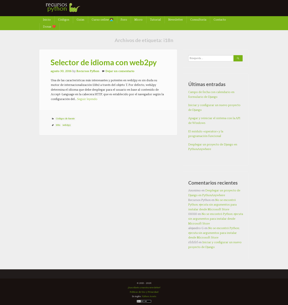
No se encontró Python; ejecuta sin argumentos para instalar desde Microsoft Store (212, 204)
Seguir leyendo (87, 99)
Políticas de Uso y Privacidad (144, 292)
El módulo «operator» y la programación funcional (205, 134)
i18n (58, 125)
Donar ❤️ (49, 26)
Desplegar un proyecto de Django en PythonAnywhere (212, 147)
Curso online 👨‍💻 (102, 19)
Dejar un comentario (119, 71)
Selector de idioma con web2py (104, 62)
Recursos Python (87, 71)
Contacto (220, 19)
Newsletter (175, 19)
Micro (138, 19)
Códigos (63, 19)
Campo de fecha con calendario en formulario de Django (211, 94)
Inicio (47, 19)
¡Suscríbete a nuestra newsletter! (144, 287)
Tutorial (155, 19)
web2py (66, 125)
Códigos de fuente (65, 118)
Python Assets (149, 296)
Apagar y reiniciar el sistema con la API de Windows (214, 121)
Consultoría (198, 19)
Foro (124, 19)
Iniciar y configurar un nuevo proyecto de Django (214, 108)
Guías (80, 19)
